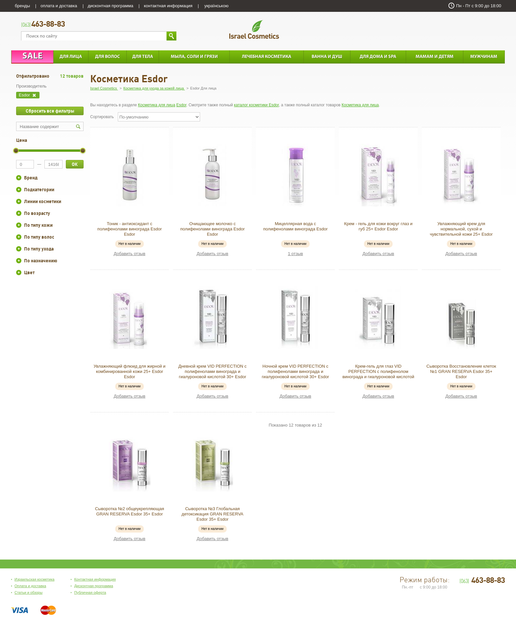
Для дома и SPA (378, 56)
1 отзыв (295, 253)
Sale (32, 56)
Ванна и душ (327, 56)
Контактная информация (95, 579)
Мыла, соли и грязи (194, 56)
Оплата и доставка (30, 586)
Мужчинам (483, 56)
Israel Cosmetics (254, 29)
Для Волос (107, 56)
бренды (22, 5)
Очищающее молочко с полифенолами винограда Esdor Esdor (212, 229)
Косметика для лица (156, 105)
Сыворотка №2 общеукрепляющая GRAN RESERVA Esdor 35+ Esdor (129, 511)
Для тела (142, 56)
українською (216, 5)
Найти (171, 36)
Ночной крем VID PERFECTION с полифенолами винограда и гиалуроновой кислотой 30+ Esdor (295, 371)
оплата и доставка (58, 5)
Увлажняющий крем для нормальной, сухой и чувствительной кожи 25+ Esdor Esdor (461, 231)
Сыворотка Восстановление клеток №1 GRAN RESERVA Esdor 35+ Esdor (461, 371)
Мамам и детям (434, 56)
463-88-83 (43, 24)
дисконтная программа (110, 5)
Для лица (71, 56)
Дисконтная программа (93, 586)
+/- (18, 177)
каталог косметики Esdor (256, 105)
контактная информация (168, 5)
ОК (75, 164)
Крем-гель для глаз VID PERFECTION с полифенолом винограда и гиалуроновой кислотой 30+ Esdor (378, 374)
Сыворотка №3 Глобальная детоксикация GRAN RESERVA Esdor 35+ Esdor (213, 514)
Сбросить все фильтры (50, 111)
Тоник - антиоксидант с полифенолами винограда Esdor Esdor (129, 229)
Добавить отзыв (129, 253)
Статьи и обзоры (28, 592)
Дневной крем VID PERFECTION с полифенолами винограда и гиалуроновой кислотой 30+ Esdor (212, 371)
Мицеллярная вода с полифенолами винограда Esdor (295, 226)
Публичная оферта (90, 592)
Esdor (181, 105)
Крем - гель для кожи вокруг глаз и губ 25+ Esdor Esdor (378, 226)
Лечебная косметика (266, 56)
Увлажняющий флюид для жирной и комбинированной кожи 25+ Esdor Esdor (130, 371)
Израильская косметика (34, 579)
